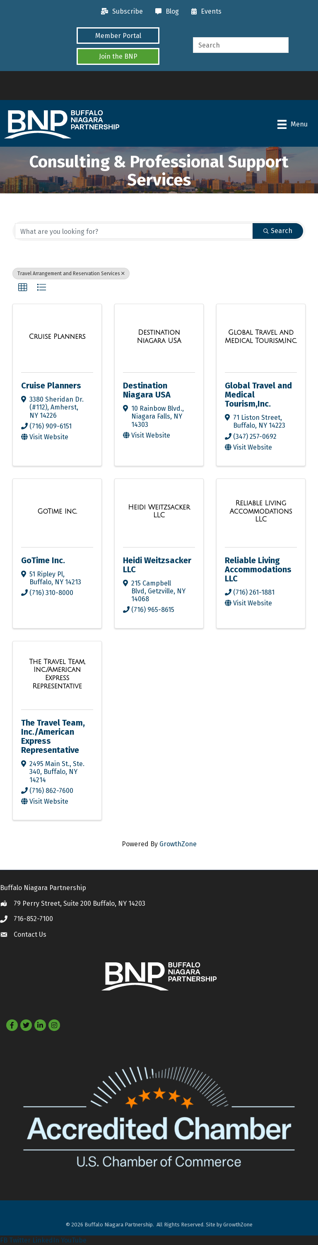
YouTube (74, 1240)
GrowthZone (178, 844)
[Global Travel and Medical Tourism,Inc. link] (261, 337)
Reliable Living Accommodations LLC (258, 569)
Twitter (20, 1240)
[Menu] (292, 124)
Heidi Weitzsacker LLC (157, 564)
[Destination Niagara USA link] (159, 337)
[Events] (204, 11)
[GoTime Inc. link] (57, 511)
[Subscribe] (120, 11)
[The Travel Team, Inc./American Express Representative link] (57, 674)
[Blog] (165, 11)
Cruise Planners (51, 385)
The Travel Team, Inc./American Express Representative (53, 736)
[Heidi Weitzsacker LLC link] (159, 511)
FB (3, 1240)
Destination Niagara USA (147, 390)
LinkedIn (45, 1240)
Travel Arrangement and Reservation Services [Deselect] (71, 273)
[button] (118, 35)
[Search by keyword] (134, 231)
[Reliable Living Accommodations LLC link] (261, 511)
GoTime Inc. (43, 560)
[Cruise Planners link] (57, 337)
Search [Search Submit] (277, 231)
